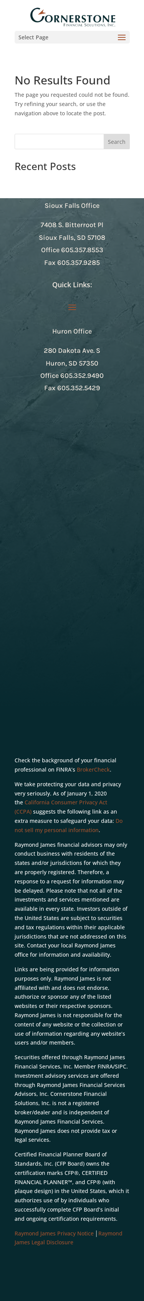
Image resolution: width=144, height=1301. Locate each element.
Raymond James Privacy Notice (54, 1233)
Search (117, 141)
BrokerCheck (93, 769)
